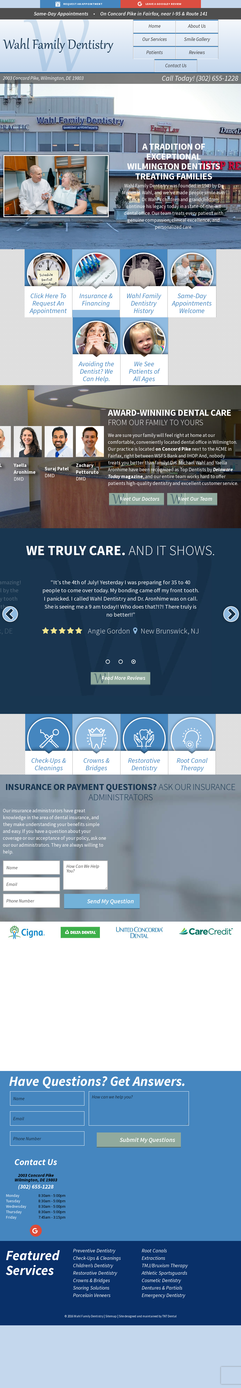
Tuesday (13, 1263)
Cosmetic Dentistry (161, 1343)
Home (155, 26)
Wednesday (16, 1269)
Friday (11, 1279)
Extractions (153, 1321)
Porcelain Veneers (91, 1358)
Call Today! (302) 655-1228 (190, 79)
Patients (154, 52)
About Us (197, 26)
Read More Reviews (129, 679)
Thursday (14, 1274)
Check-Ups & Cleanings (97, 1321)
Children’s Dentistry (93, 1328)
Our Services (154, 39)
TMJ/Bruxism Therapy (165, 1328)
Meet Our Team (151, 507)
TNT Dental (169, 1379)
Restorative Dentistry (95, 1336)
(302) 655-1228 (36, 1249)
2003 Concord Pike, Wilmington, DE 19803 (43, 79)
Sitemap (111, 1379)
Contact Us (176, 65)
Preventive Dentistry (94, 1313)
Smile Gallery (197, 39)
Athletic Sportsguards (164, 1336)
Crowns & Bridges (91, 1343)
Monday (12, 1258)
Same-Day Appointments (61, 13)
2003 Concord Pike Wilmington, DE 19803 (36, 1240)
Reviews (197, 52)
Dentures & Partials (162, 1350)
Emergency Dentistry (163, 1358)
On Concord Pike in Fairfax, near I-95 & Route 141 (154, 13)
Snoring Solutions (91, 1350)
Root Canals (154, 1313)
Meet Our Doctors (155, 491)
